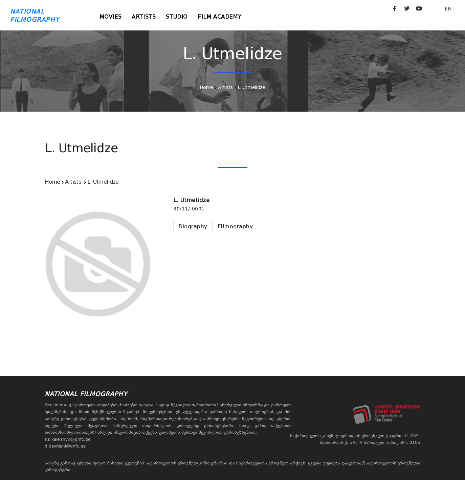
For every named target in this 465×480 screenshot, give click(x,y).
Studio (176, 17)
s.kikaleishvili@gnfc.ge (67, 439)
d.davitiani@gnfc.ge (65, 446)
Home (206, 87)
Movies (110, 17)
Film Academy (219, 17)
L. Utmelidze (251, 87)
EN (448, 9)
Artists (144, 17)
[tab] (193, 226)
